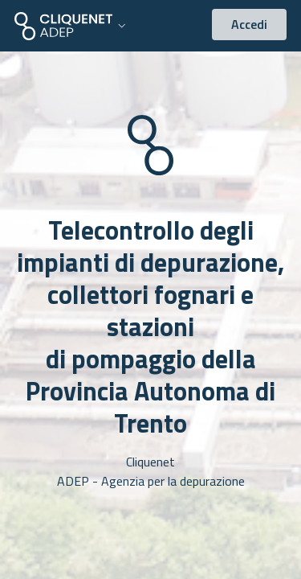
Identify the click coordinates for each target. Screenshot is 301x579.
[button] (71, 26)
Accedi (249, 24)
